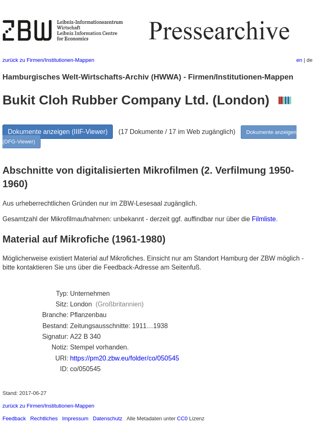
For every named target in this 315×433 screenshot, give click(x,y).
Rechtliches (44, 418)
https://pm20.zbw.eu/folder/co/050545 (124, 358)
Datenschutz (107, 418)
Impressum (75, 418)
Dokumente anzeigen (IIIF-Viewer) (57, 131)
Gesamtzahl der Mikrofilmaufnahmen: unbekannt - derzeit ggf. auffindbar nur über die (127, 218)
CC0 (182, 418)
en (299, 60)
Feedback (14, 418)
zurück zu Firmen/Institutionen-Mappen (48, 60)
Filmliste (264, 218)
